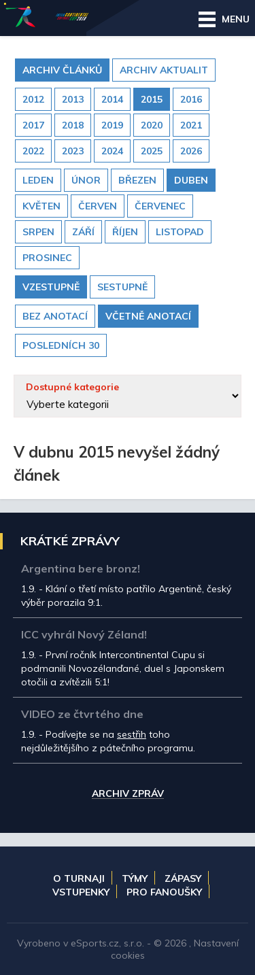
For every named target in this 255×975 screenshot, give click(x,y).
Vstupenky (80, 892)
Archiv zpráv (128, 794)
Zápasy (183, 878)
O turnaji (79, 878)
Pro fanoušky (164, 892)
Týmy (135, 878)
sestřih (131, 734)
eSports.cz (95, 943)
